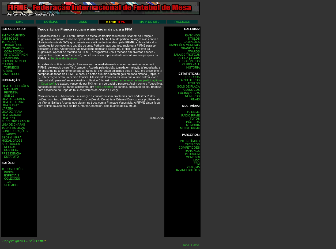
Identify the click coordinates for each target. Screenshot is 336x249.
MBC (196, 160)
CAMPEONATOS (13, 48)
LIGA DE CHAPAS (13, 124)
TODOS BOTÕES (13, 169)
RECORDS (193, 76)
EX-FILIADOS (10, 185)
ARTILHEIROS (190, 80)
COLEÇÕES (12, 178)
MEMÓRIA (193, 125)
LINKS (83, 21)
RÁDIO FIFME (190, 115)
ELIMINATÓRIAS (13, 45)
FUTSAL (7, 70)
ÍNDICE (9, 172)
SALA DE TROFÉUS (186, 54)
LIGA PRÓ (8, 118)
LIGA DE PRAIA (12, 111)
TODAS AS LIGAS (13, 127)
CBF (9, 181)
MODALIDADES (12, 140)
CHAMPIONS (10, 57)
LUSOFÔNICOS (189, 61)
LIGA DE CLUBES (13, 98)
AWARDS (193, 51)
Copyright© (23, 241)
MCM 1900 (193, 157)
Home (195, 245)
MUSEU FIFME (190, 128)
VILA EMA (193, 166)
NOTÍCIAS (51, 21)
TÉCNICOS (192, 144)
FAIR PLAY (11, 150)
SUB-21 (9, 95)
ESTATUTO (11, 156)
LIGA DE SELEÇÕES (15, 86)
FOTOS (195, 118)
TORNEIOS (9, 41)
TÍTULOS (194, 38)
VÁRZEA (7, 108)
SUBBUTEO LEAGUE (16, 121)
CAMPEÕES (192, 41)
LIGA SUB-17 (10, 105)
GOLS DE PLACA (188, 86)
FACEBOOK (182, 21)
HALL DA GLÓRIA (188, 57)
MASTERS (11, 89)
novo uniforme (104, 86)
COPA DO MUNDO (14, 61)
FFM (197, 163)
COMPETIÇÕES (189, 147)
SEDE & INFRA (11, 137)
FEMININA (11, 92)
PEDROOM (192, 154)
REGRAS (10, 147)
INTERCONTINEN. (16, 54)
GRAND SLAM (190, 48)
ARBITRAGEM (11, 143)
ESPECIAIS (11, 175)
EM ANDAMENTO (13, 35)
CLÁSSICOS (191, 89)
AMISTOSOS (10, 38)
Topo (186, 245)
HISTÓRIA (193, 67)
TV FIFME (193, 112)
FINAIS (195, 99)
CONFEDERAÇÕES (15, 131)
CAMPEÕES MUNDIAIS (184, 45)
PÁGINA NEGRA (189, 93)
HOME (19, 21)
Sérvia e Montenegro (63, 58)
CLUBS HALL (191, 64)
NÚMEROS (192, 96)
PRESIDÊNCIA (11, 153)
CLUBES (7, 64)
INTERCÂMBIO (190, 141)
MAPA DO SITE (149, 21)
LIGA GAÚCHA (11, 114)
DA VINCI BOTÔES (187, 170)
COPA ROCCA (13, 51)
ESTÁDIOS (9, 134)
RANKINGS (192, 35)
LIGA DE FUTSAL (13, 102)
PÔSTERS (193, 121)
